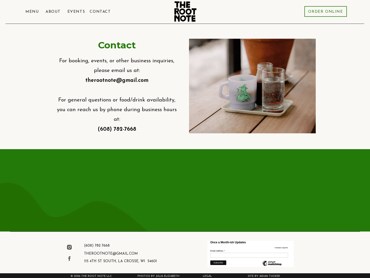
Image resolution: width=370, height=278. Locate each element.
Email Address (217, 251)
